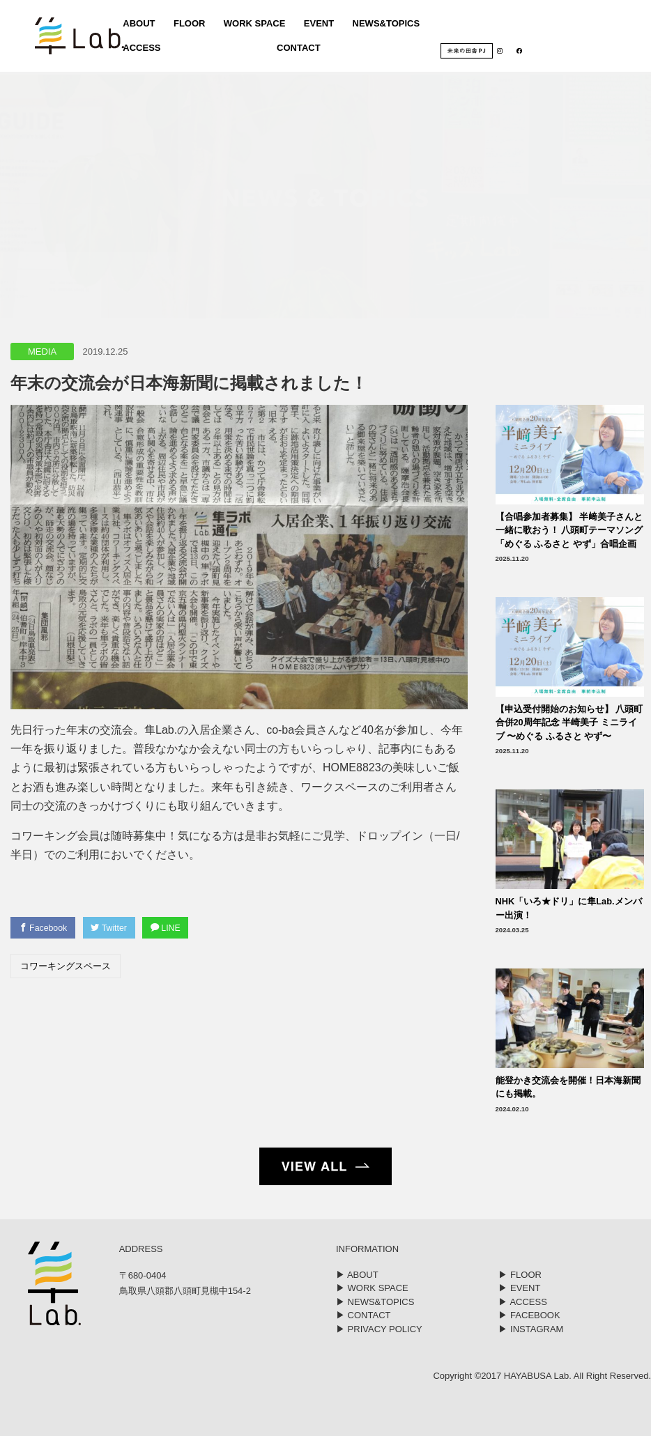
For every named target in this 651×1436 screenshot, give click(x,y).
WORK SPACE (253, 25)
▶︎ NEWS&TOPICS (375, 1302)
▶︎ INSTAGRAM (530, 1329)
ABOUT (137, 25)
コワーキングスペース (65, 967)
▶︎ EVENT (519, 1288)
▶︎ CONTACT (363, 1315)
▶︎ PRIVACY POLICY (379, 1329)
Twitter (116, 928)
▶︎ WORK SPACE (372, 1288)
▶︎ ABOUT (357, 1274)
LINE (177, 928)
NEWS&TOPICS (385, 25)
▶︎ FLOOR (519, 1274)
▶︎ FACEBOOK (529, 1315)
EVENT (317, 25)
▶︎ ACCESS (522, 1302)
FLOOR (187, 25)
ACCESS (139, 50)
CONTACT (297, 50)
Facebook (45, 928)
